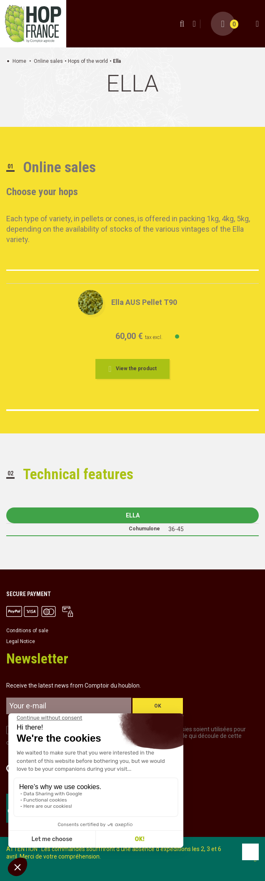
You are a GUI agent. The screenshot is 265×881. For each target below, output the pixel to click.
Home (19, 61)
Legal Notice (20, 641)
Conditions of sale (27, 631)
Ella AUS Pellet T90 (144, 302)
